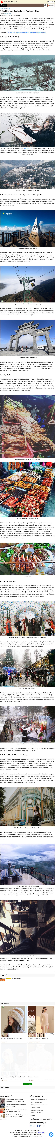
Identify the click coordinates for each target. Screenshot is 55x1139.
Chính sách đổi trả (35, 1107)
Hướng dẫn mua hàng (36, 1102)
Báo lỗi (2, 980)
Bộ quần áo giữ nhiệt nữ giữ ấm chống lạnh (38, 1038)
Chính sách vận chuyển (37, 1110)
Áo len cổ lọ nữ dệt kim (33, 1076)
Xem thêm (28, 1084)
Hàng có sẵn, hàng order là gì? (39, 1099)
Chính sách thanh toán (37, 1112)
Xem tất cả (4, 1120)
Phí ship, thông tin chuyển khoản (39, 1104)
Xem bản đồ (41, 1132)
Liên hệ (33, 1115)
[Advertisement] (27, 992)
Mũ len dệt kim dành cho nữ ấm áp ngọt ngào (11, 1038)
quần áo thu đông (28, 148)
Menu (4, 5)
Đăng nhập (50, 1)
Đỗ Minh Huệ (7, 13)
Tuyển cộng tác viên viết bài (41, 1119)
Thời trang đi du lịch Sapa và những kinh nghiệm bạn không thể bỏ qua (26, 32)
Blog (8, 8)
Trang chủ (3, 8)
